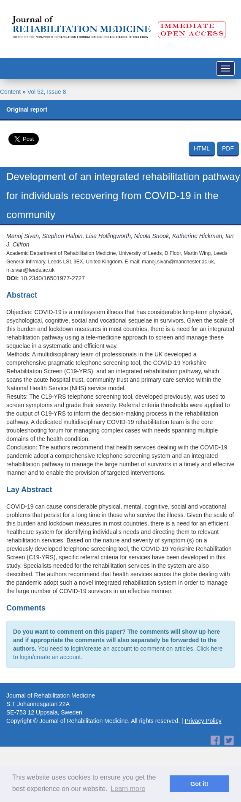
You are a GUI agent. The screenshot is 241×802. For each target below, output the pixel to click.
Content (10, 91)
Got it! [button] (199, 783)
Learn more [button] (128, 788)
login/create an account (50, 657)
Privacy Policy (203, 720)
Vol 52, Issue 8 (46, 91)
